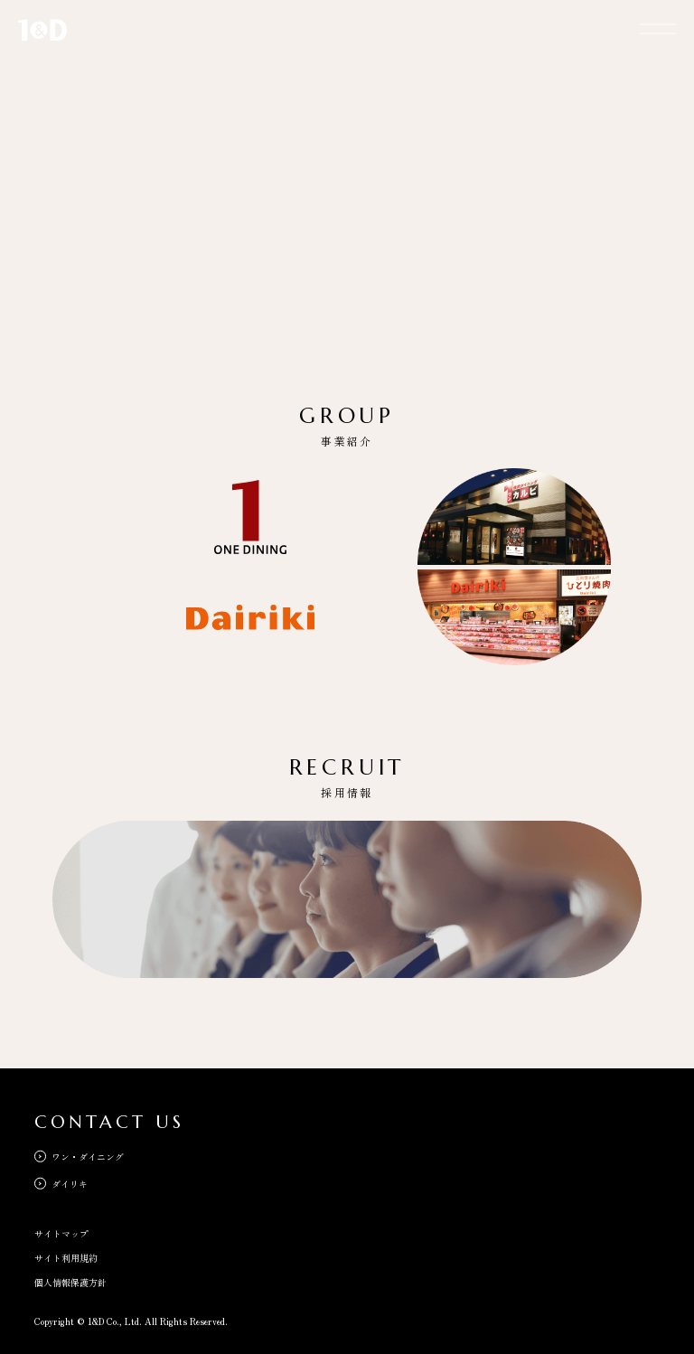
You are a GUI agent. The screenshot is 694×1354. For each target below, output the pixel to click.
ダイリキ (70, 1183)
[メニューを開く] (658, 27)
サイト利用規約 (66, 1258)
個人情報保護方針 (70, 1282)
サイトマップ (61, 1233)
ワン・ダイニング (88, 1156)
